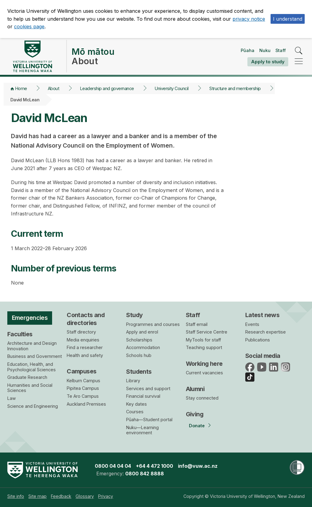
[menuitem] (15, 496)
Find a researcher (85, 347)
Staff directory (81, 331)
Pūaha (247, 50)
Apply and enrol (142, 331)
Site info (15, 496)
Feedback (61, 496)
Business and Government (34, 356)
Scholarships (139, 339)
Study (134, 315)
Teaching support (204, 347)
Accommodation (143, 347)
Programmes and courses (153, 324)
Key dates (136, 404)
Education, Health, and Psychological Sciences (31, 367)
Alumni (195, 389)
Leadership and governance (107, 88)
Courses (135, 411)
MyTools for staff (203, 339)
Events (252, 324)
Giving (195, 414)
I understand (287, 19)
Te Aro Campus (83, 396)
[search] (299, 51)
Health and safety (85, 355)
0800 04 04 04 (113, 466)
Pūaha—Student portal (149, 419)
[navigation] (299, 61)
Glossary (85, 496)
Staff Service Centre (206, 331)
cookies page (29, 26)
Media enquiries (83, 339)
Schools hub (138, 355)
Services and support (148, 388)
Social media (262, 355)
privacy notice (248, 19)
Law (11, 398)
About (53, 88)
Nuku (265, 50)
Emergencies (30, 317)
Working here (204, 363)
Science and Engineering (32, 406)
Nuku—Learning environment (142, 430)
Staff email (196, 324)
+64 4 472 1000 (154, 466)
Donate (197, 425)
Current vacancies (204, 372)
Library (133, 380)
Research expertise (265, 331)
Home (21, 88)
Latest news (262, 315)
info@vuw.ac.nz (198, 466)
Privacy (105, 496)
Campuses (81, 371)
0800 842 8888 (144, 473)
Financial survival (143, 396)
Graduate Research (27, 377)
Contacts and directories (86, 318)
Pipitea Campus (83, 388)
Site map (37, 496)
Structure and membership (235, 88)
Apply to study (268, 62)
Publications (257, 339)
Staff (280, 50)
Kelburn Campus (83, 380)
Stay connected (202, 397)
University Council (172, 88)
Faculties (20, 334)
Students (138, 371)
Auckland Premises (86, 404)
